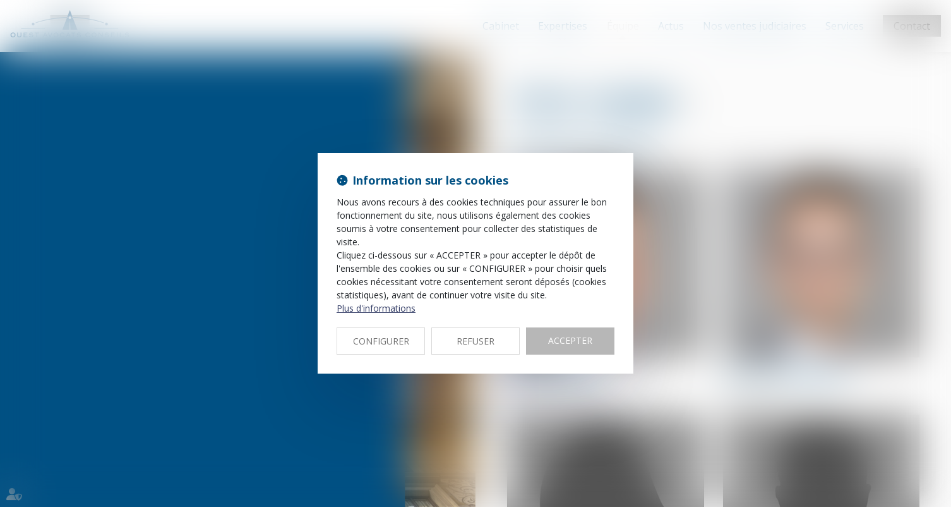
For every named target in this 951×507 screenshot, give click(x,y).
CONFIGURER (381, 341)
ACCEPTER (570, 340)
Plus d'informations (376, 308)
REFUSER (475, 341)
